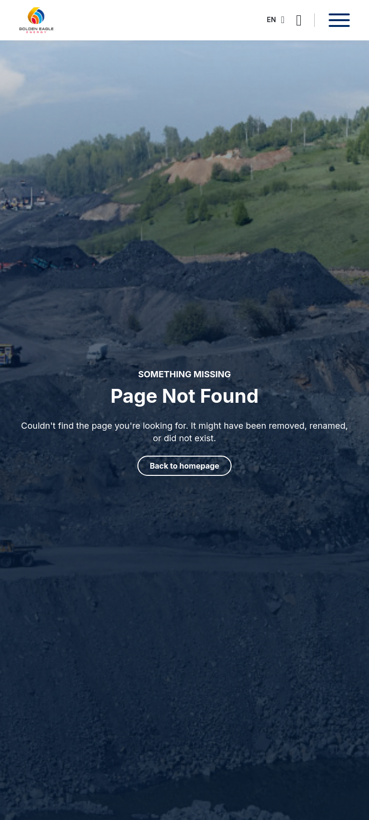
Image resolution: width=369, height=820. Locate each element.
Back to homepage (185, 466)
